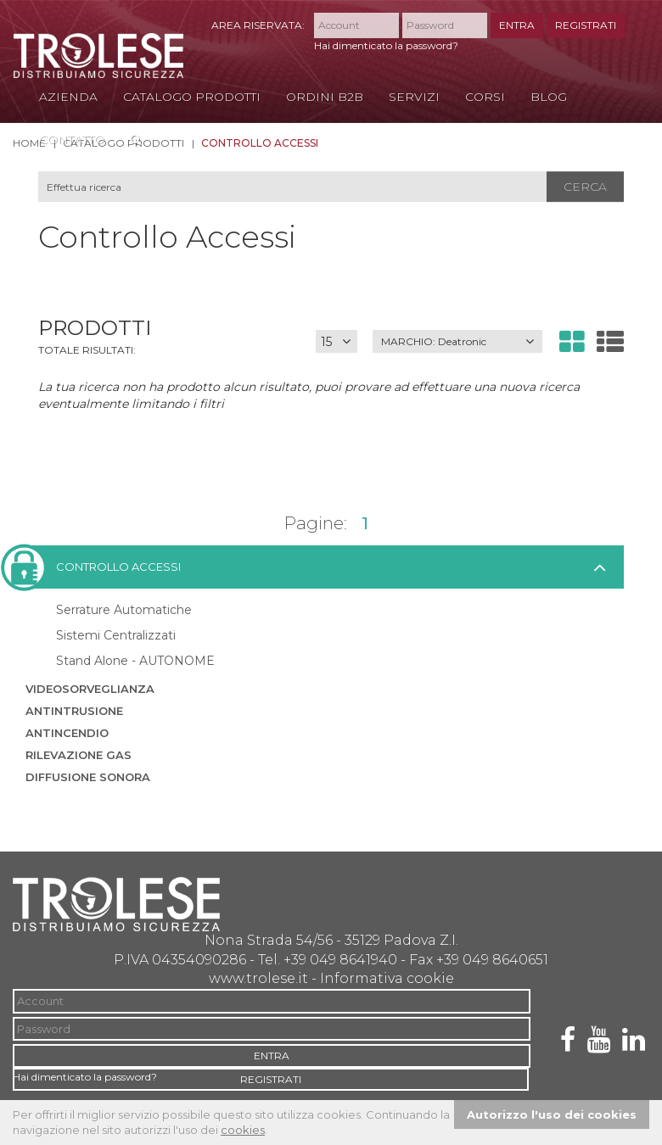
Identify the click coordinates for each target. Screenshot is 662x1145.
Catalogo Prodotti (192, 96)
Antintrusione (74, 711)
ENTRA (517, 25)
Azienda (68, 96)
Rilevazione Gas (78, 755)
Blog (548, 96)
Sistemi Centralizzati (116, 635)
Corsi (485, 96)
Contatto (71, 139)
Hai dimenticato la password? (386, 45)
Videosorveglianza (89, 688)
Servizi (414, 96)
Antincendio (67, 733)
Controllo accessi (103, 567)
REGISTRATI (585, 25)
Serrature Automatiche (124, 609)
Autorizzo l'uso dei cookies (552, 1114)
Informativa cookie (387, 978)
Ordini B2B (324, 96)
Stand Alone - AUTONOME (135, 660)
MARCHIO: (433, 341)
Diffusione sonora (87, 777)
